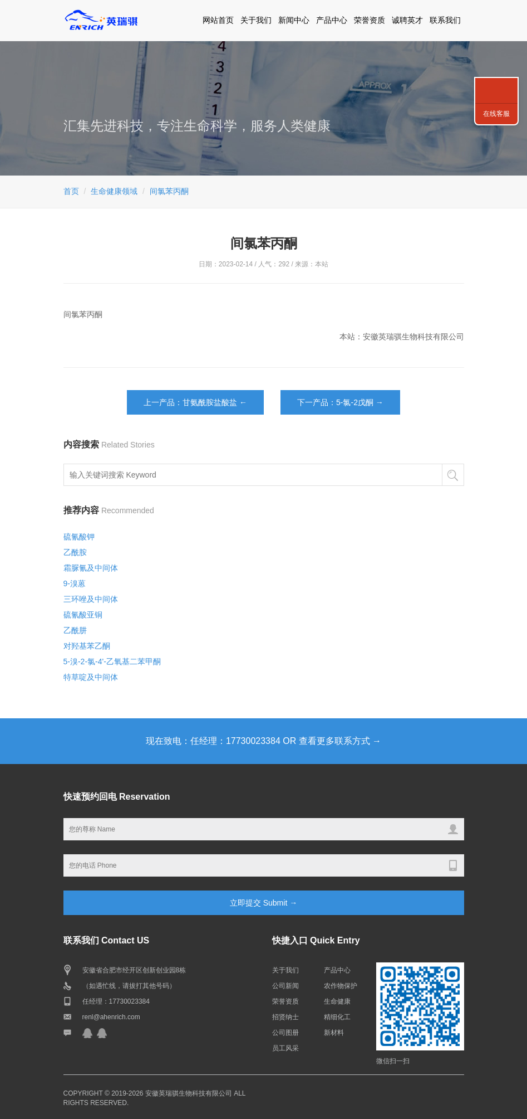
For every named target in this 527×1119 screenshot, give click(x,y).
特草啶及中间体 (90, 677)
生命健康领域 (114, 191)
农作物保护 (340, 986)
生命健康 (337, 1001)
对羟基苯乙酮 (86, 645)
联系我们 (445, 20)
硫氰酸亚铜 (82, 614)
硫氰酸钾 (79, 536)
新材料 (334, 1033)
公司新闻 (285, 986)
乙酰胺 (75, 552)
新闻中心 (293, 20)
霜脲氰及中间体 (90, 567)
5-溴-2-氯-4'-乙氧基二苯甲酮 (112, 661)
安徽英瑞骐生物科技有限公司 (188, 1093)
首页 (71, 191)
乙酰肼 (75, 630)
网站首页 (218, 20)
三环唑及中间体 (90, 599)
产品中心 (331, 20)
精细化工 (337, 1017)
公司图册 (285, 1033)
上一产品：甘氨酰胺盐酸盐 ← (195, 402)
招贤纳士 (285, 1017)
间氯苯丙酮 (169, 191)
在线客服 (496, 114)
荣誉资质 (369, 20)
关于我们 (256, 20)
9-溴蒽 (74, 583)
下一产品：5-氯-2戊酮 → (340, 402)
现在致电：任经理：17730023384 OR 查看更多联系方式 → (263, 741)
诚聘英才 (407, 20)
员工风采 (285, 1048)
